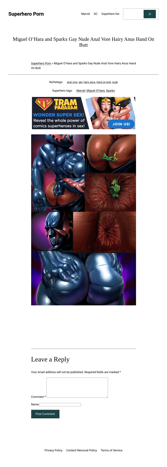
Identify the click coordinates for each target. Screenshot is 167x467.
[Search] (150, 14)
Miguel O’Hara (95, 90)
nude (115, 82)
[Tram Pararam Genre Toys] (83, 335)
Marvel (80, 90)
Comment (38, 400)
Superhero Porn (41, 63)
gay (80, 82)
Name (35, 408)
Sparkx (110, 90)
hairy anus (89, 82)
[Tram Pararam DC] (83, 128)
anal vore (72, 82)
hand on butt (103, 82)
